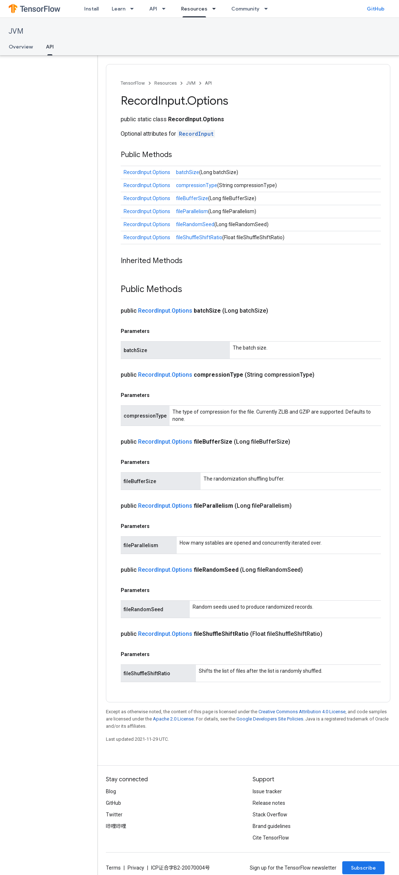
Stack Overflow (270, 814)
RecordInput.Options (147, 172)
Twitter (114, 814)
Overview (21, 46)
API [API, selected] (50, 46)
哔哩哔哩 (116, 826)
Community (245, 8)
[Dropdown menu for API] (166, 8)
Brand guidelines (272, 826)
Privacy (136, 868)
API (153, 8)
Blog (111, 791)
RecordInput (196, 133)
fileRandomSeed (195, 224)
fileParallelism (192, 211)
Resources (165, 83)
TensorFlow (133, 83)
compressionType (196, 185)
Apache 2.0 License (173, 719)
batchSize (187, 172)
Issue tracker (267, 791)
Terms (113, 868)
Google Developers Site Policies (269, 719)
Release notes (269, 803)
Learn (118, 8)
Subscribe (363, 868)
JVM (16, 31)
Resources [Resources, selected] (194, 8)
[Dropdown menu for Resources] (216, 8)
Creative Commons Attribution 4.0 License (302, 711)
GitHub (376, 8)
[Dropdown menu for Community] (268, 8)
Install (91, 8)
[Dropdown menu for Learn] (134, 8)
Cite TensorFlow (271, 838)
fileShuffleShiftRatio (199, 237)
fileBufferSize (192, 198)
